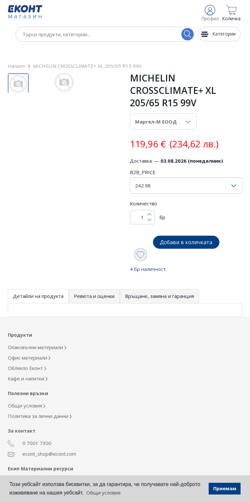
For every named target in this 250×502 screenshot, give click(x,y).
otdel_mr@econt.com (39, 467)
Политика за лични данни (40, 402)
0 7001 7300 (29, 429)
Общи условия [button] (103, 492)
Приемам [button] (224, 488)
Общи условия (26, 391)
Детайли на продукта (38, 282)
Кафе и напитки (28, 364)
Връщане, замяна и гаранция (159, 282)
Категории (224, 34)
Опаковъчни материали (37, 333)
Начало (16, 52)
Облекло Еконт (27, 354)
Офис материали (29, 343)
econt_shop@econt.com (42, 439)
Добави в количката (186, 228)
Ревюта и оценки (94, 282)
